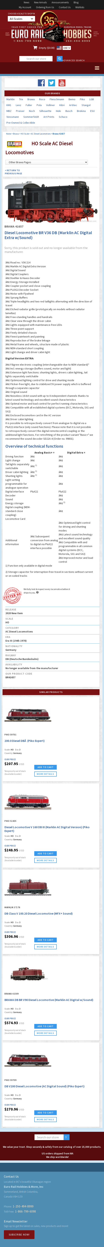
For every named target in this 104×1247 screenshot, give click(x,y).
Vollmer (50, 105)
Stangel (86, 105)
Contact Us (65, 7)
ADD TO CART (46, 767)
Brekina (81, 111)
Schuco (63, 117)
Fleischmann (57, 99)
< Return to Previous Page (13, 172)
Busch (68, 111)
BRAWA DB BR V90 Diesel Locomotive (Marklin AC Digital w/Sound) (48, 1000)
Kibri (62, 105)
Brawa (31, 99)
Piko (82, 99)
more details (45, 773)
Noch (32, 111)
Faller (29, 105)
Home (8, 133)
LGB (91, 99)
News (26, 2)
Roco (42, 99)
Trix (21, 99)
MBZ (8, 111)
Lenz (18, 105)
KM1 (8, 105)
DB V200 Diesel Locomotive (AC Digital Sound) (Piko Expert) (44, 1086)
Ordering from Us (45, 7)
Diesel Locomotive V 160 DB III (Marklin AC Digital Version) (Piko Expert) (47, 829)
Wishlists (79, 7)
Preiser (20, 111)
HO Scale (25, 133)
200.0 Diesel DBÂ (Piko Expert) (24, 741)
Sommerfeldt (31, 117)
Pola (39, 105)
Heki (58, 111)
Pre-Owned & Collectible (20, 122)
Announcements (60, 2)
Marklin (10, 99)
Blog (76, 2)
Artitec (73, 105)
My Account (25, 7)
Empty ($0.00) (47, 48)
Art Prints (48, 117)
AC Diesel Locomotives (41, 133)
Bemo (72, 99)
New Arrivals (40, 2)
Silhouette (45, 111)
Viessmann (12, 117)
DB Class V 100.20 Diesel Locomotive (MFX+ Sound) (38, 913)
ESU (92, 111)
